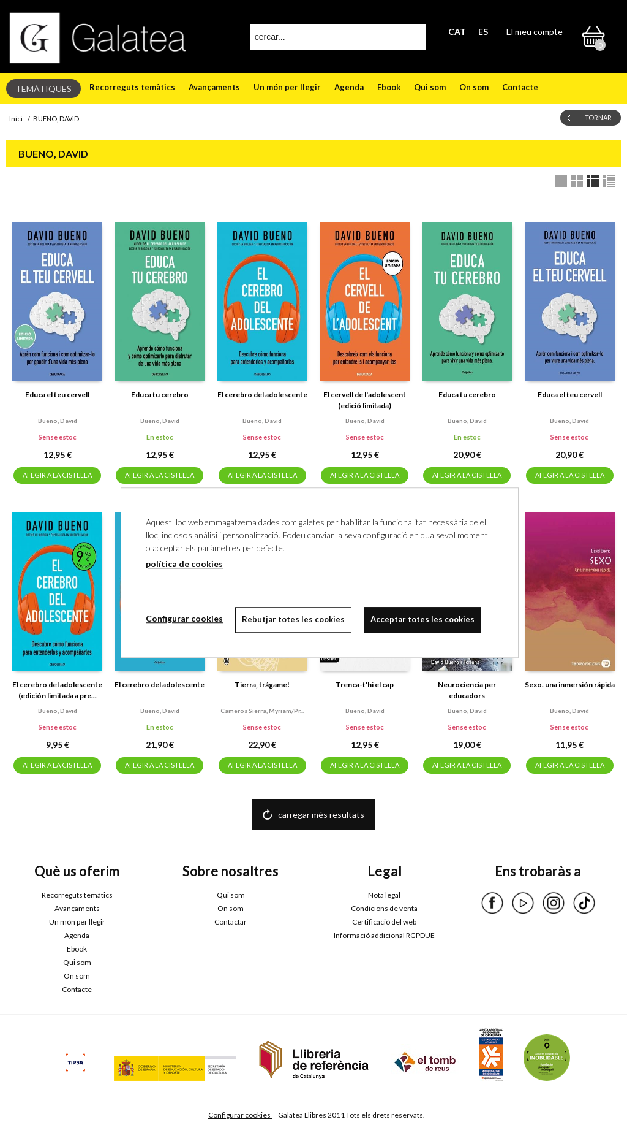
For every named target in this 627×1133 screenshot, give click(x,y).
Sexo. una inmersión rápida (570, 684)
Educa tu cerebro (160, 394)
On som (474, 87)
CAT (457, 31)
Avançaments (214, 87)
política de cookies (184, 564)
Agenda (349, 87)
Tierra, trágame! (262, 684)
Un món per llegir (287, 87)
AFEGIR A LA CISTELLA (57, 475)
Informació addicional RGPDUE (384, 935)
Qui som (430, 87)
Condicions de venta (384, 908)
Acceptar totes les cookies (422, 619)
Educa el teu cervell (57, 394)
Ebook (388, 87)
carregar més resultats (321, 814)
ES (483, 31)
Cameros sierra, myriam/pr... (262, 710)
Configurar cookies (240, 1115)
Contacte (520, 87)
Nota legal (384, 894)
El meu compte (534, 31)
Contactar (230, 921)
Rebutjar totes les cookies (293, 619)
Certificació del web (384, 921)
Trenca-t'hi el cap (365, 684)
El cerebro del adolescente (262, 394)
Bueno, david (57, 420)
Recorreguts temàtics (132, 87)
